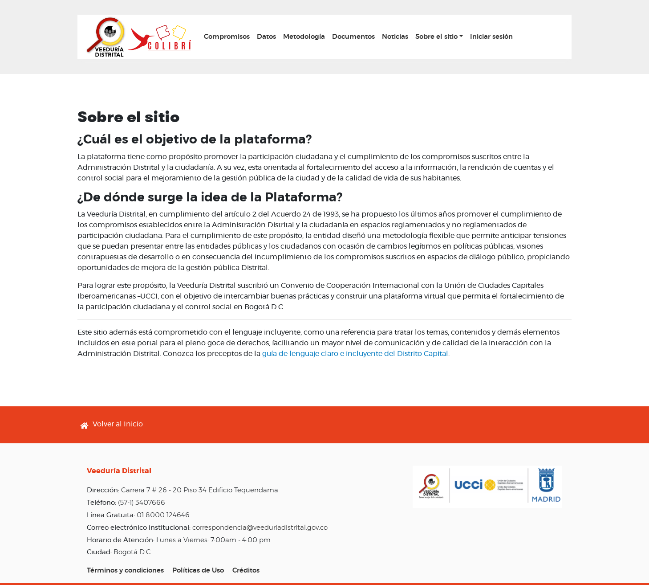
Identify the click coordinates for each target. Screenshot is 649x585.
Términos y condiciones (125, 570)
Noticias (395, 36)
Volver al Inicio (118, 424)
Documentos (353, 36)
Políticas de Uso (198, 570)
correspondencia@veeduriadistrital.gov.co (260, 527)
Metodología (304, 36)
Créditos (246, 570)
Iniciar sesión (491, 36)
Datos (266, 36)
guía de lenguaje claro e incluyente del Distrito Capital (355, 353)
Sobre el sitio (436, 36)
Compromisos (227, 36)
